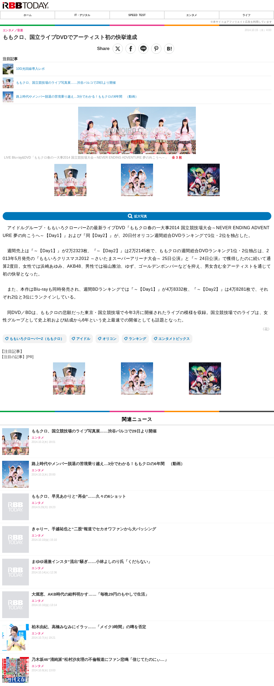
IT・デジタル (82, 15)
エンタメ (191, 15)
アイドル (83, 339)
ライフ (246, 15)
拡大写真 (140, 216)
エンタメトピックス (174, 339)
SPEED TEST (137, 15)
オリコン (109, 339)
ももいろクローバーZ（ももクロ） (37, 339)
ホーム (28, 15)
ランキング (137, 339)
